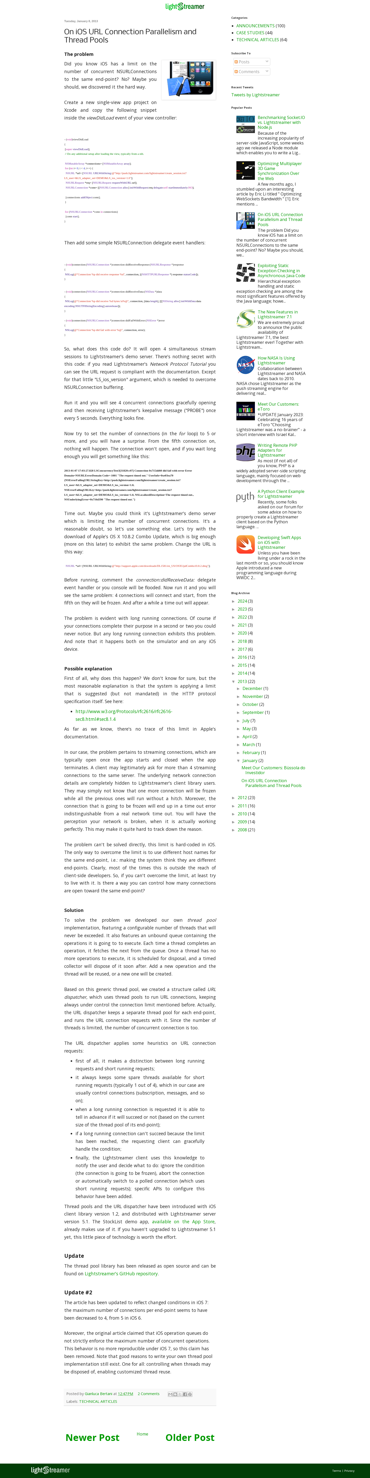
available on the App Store (183, 1221)
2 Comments (149, 1393)
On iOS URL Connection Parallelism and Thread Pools (280, 219)
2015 (243, 665)
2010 (243, 814)
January (250, 760)
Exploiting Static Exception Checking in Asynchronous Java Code (281, 270)
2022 (243, 617)
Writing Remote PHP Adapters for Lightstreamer (277, 450)
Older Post (190, 1437)
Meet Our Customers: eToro (278, 406)
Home (142, 1434)
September (254, 712)
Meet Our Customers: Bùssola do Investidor (273, 770)
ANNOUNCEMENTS (255, 26)
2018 (243, 641)
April (248, 736)
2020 (243, 633)
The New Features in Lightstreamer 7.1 (278, 314)
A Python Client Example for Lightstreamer (281, 494)
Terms (336, 1471)
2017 (243, 649)
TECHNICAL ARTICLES (98, 1401)
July (247, 720)
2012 (243, 797)
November (253, 696)
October (251, 704)
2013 (243, 681)
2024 (243, 601)
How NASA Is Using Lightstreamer (276, 360)
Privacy (349, 1471)
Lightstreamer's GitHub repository (121, 1273)
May (247, 728)
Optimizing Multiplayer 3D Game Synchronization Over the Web (280, 171)
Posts (242, 62)
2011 (243, 806)
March (249, 744)
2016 (243, 657)
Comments (247, 71)
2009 (243, 822)
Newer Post (92, 1437)
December (253, 688)
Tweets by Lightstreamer (255, 95)
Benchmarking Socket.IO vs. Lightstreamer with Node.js (281, 122)
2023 (243, 609)
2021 (243, 625)
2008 (243, 830)
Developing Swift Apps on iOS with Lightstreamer (279, 542)
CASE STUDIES (250, 33)
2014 (243, 673)
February (252, 752)
